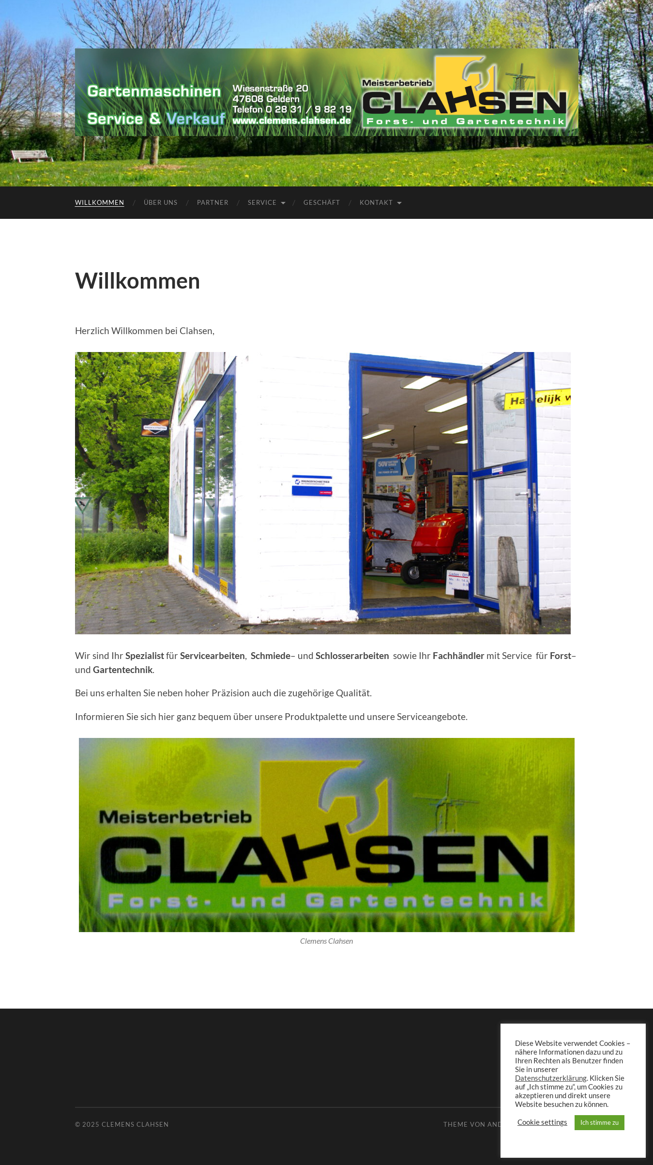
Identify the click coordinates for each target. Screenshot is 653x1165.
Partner (212, 202)
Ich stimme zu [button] (599, 1122)
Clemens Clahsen (135, 1124)
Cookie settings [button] (542, 1122)
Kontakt (376, 202)
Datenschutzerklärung (551, 1078)
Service (262, 202)
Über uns (161, 202)
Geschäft (322, 202)
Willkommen (99, 202)
